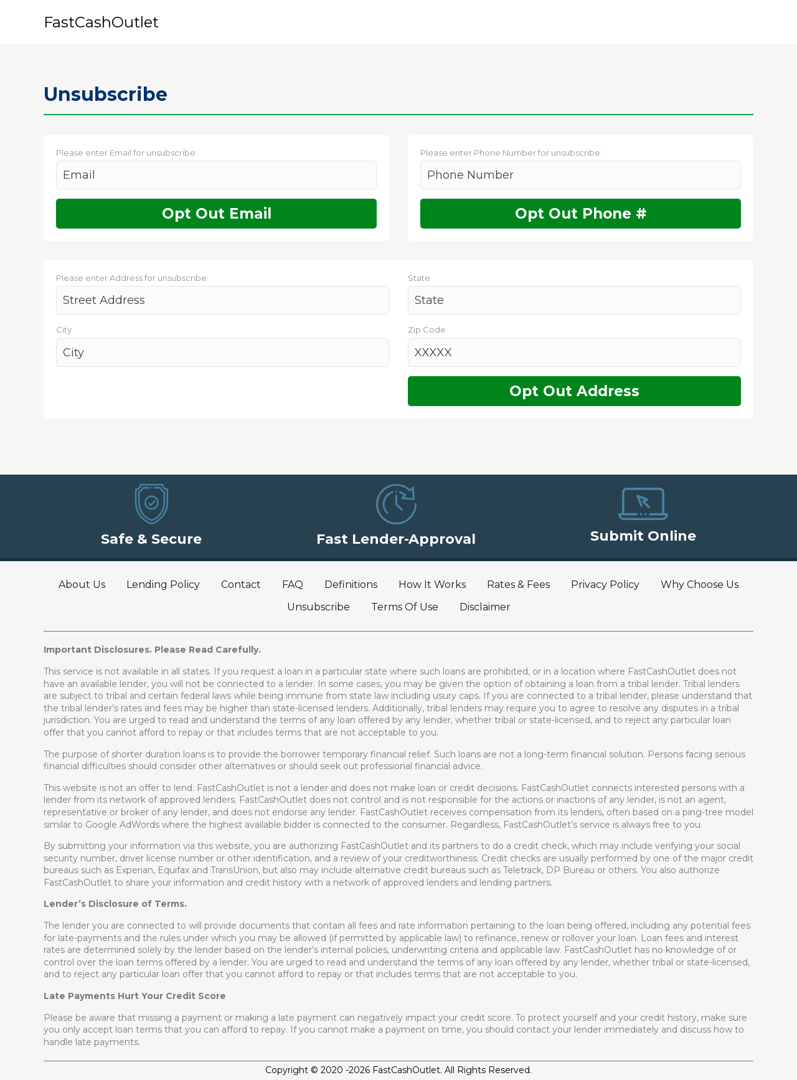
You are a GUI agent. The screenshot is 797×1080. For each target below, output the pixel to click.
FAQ (292, 584)
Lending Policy (163, 584)
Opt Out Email (216, 213)
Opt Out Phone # (581, 213)
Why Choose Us (699, 584)
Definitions (350, 584)
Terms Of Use (404, 607)
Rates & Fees (518, 584)
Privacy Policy (605, 584)
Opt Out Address (574, 391)
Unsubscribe (318, 607)
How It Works (432, 584)
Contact (241, 584)
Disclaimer (485, 607)
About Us (82, 584)
